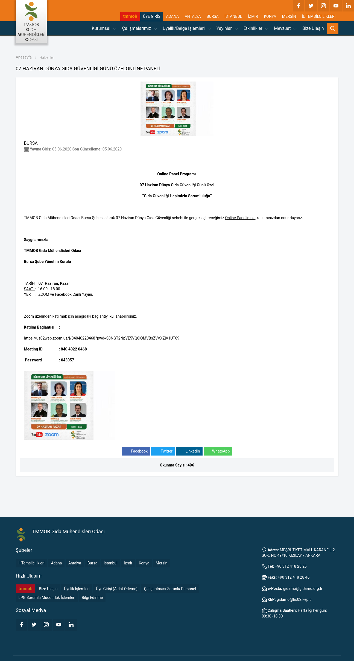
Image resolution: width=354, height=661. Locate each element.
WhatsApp (218, 451)
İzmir (128, 563)
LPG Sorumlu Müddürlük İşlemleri (47, 597)
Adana (56, 563)
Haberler (46, 57)
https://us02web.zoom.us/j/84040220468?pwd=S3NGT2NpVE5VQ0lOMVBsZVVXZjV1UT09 (102, 338)
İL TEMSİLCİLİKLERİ (318, 16)
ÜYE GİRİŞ (151, 16)
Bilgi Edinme (92, 597)
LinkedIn (189, 451)
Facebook (136, 451)
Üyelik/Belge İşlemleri (186, 28)
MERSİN (289, 16)
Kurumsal (104, 28)
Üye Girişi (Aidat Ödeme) (116, 589)
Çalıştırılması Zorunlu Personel (170, 589)
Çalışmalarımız (139, 28)
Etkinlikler (256, 28)
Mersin (162, 563)
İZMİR (253, 16)
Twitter (163, 451)
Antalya (74, 563)
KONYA (270, 16)
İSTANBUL (233, 16)
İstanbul (111, 563)
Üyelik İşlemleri (77, 589)
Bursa (92, 563)
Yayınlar (227, 28)
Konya (144, 563)
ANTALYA (193, 16)
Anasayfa (24, 57)
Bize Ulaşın (313, 28)
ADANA (172, 16)
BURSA (213, 16)
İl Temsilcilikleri (32, 563)
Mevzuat (285, 28)
